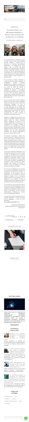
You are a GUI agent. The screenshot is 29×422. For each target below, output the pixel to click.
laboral (14, 398)
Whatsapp (11, 199)
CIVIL (15, 396)
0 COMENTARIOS (10, 216)
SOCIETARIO (7, 403)
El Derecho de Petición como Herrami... (14, 248)
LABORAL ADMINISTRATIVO (11, 401)
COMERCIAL (7, 398)
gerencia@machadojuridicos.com (12, 202)
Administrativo (14, 26)
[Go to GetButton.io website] (26, 420)
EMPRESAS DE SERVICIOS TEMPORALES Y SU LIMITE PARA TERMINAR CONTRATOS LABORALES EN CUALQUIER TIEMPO (14, 336)
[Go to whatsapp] (26, 418)
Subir (23, 419)
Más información (14, 324)
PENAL (20, 401)
